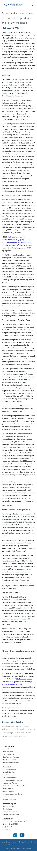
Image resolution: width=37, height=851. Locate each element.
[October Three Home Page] (14, 5)
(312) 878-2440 (7, 827)
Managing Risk (8, 788)
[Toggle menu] (32, 5)
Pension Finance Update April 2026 (14, 736)
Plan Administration (10, 778)
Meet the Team (8, 752)
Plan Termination (8, 775)
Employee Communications (12, 780)
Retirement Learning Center (13, 794)
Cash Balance (7, 809)
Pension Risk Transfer (10, 783)
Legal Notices (6, 842)
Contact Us (6, 830)
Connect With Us (7, 845)
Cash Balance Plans (9, 769)
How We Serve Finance (11, 763)
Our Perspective (8, 754)
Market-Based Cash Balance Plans (14, 786)
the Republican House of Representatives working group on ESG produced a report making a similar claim (16, 239)
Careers (14, 842)
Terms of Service (24, 842)
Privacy (33, 842)
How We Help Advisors (11, 757)
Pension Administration (11, 814)
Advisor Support (8, 791)
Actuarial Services (9, 772)
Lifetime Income (8, 797)
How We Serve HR (9, 760)
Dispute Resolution (9, 799)
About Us (6, 749)
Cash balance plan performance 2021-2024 (16, 733)
